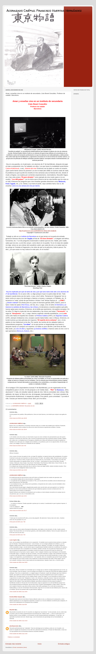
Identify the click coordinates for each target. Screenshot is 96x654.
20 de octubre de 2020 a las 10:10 (18, 620)
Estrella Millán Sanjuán (16, 596)
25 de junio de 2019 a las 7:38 (17, 521)
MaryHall (12, 609)
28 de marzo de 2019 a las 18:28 (18, 418)
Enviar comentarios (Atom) (20, 647)
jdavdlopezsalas (14, 626)
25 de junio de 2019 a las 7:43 (17, 534)
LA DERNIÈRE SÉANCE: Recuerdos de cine (22, 406)
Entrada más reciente (13, 644)
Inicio (40, 644)
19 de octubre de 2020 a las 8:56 (18, 604)
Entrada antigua (64, 644)
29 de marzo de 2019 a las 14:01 (18, 496)
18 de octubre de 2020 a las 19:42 (18, 591)
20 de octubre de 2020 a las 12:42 (18, 633)
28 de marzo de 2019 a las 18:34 (18, 429)
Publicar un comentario (14, 637)
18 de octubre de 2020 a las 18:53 (18, 562)
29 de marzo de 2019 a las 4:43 (18, 445)
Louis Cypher (13, 540)
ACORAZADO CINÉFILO (16, 423)
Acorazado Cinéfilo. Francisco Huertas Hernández (44, 10)
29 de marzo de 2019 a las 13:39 (18, 470)
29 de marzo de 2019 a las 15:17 (18, 510)
